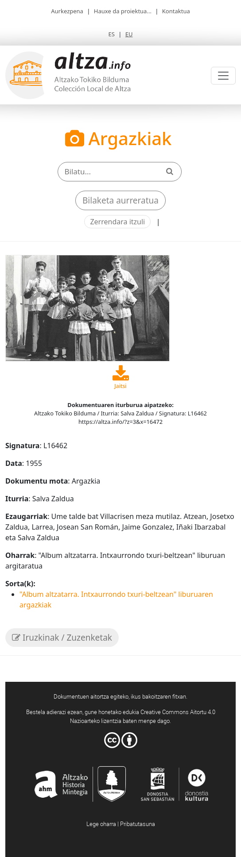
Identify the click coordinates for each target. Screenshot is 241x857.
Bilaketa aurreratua (120, 200)
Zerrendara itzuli (117, 222)
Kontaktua (176, 11)
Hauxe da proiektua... (123, 11)
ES (111, 34)
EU (129, 34)
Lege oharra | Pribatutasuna (120, 824)
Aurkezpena (67, 11)
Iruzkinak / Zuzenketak (62, 637)
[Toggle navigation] (223, 76)
